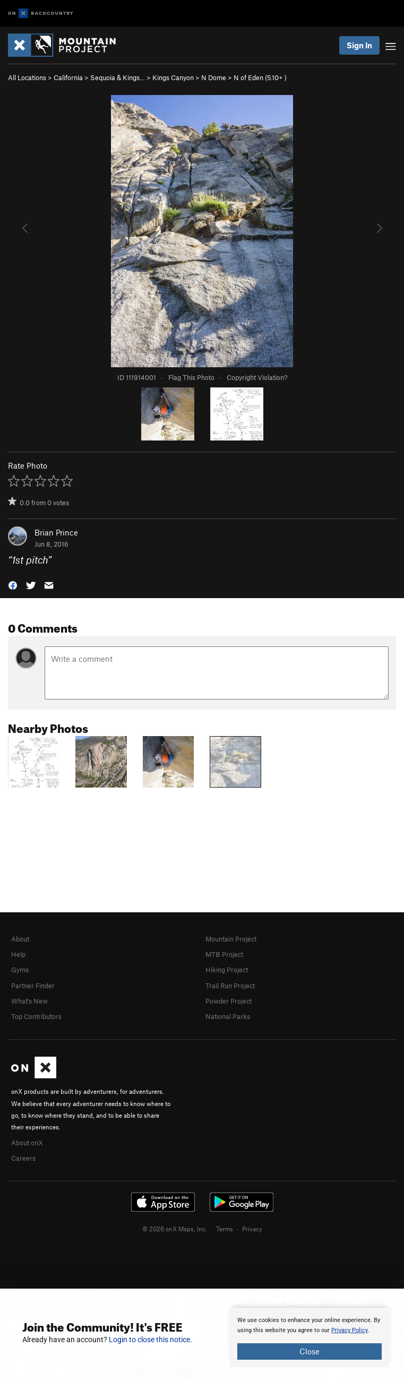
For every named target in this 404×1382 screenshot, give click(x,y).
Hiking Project (226, 969)
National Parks (227, 1016)
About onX (27, 1142)
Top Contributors (36, 1016)
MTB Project (224, 954)
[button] (13, 584)
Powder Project (228, 1001)
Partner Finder (33, 985)
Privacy (252, 1228)
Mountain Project (230, 939)
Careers (23, 1158)
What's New (29, 1001)
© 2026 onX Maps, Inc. (174, 1228)
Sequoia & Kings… (117, 77)
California (68, 77)
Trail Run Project (230, 985)
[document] (309, 1337)
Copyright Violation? (257, 377)
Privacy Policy (349, 1330)
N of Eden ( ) (260, 77)
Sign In (359, 45)
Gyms (20, 969)
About (20, 939)
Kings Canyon (173, 77)
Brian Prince (56, 532)
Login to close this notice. (150, 1339)
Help (18, 954)
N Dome (213, 77)
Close (309, 1351)
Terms (224, 1228)
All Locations (27, 77)
